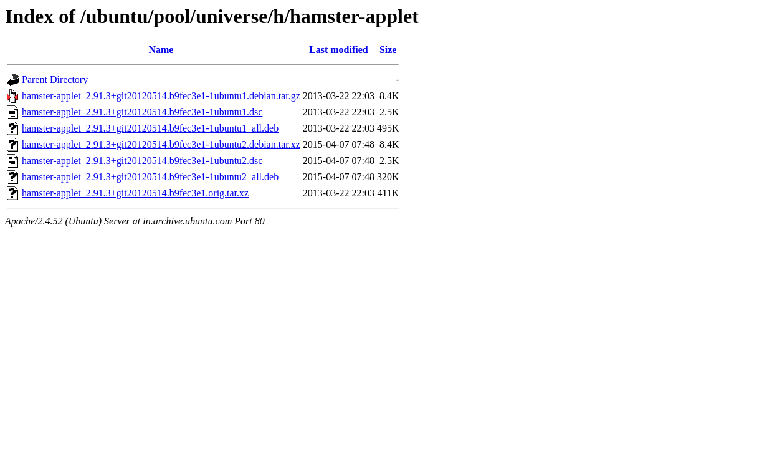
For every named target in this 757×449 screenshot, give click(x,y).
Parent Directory (55, 79)
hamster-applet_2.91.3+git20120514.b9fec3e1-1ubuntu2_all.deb (150, 176)
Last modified (338, 49)
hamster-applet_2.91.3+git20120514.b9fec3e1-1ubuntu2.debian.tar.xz (161, 144)
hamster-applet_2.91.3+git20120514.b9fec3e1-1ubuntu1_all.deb (150, 128)
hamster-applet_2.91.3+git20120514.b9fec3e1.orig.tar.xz (135, 193)
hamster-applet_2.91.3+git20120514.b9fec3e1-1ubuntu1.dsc (142, 112)
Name (160, 49)
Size (388, 49)
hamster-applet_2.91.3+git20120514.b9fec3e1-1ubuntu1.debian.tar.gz (161, 95)
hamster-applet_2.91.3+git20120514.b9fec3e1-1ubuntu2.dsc (142, 160)
